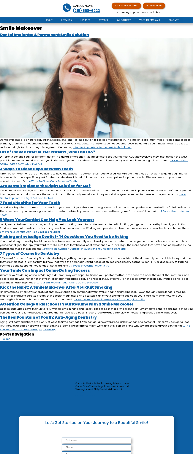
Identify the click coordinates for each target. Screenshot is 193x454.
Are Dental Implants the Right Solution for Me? (45, 186)
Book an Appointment (124, 6)
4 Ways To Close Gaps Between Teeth (36, 169)
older (5, 339)
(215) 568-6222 (86, 11)
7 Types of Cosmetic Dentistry (29, 253)
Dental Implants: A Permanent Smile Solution (44, 34)
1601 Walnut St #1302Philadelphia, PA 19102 (85, 394)
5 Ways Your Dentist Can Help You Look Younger (47, 219)
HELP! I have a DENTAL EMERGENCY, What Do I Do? (47, 152)
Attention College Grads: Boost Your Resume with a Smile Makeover (66, 304)
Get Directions (157, 6)
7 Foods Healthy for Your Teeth (30, 202)
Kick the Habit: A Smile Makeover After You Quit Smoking (56, 287)
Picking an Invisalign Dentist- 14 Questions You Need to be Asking (64, 236)
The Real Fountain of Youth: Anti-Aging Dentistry (48, 317)
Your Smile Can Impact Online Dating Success (45, 270)
